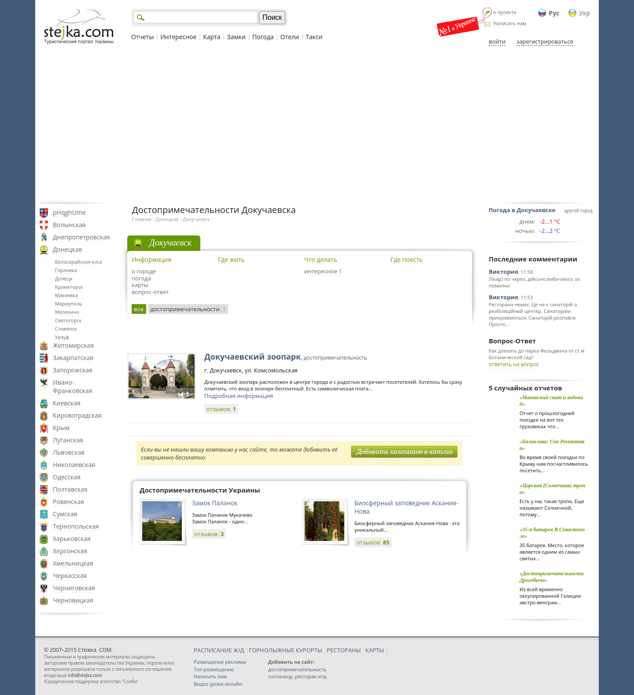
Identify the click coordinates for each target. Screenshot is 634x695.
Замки (236, 37)
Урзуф (62, 337)
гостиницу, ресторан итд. (298, 676)
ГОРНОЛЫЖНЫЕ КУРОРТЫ (285, 650)
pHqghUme (69, 212)
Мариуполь (68, 303)
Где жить (231, 259)
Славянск (66, 328)
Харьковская (72, 538)
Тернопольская (76, 526)
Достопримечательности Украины (200, 489)
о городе (144, 271)
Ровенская (68, 501)
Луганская (68, 440)
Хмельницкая (73, 563)
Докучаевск (196, 219)
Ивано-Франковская (72, 386)
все (139, 309)
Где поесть (407, 259)
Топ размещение (214, 669)
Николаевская (74, 464)
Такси (314, 37)
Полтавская (70, 489)
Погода (263, 37)
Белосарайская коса (78, 261)
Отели (289, 37)
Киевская (67, 403)
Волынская (69, 225)
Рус (554, 13)
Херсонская (70, 551)
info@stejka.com (85, 675)
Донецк (64, 278)
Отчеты (142, 37)
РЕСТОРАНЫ (344, 650)
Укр (584, 13)
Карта (211, 37)
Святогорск (68, 320)
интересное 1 (323, 271)
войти (497, 41)
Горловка (66, 270)
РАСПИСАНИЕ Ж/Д (219, 650)
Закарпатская (73, 357)
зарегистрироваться (544, 41)
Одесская (67, 477)
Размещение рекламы (220, 661)
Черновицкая (73, 600)
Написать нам (509, 23)
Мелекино (67, 312)
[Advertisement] (317, 124)
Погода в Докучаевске (522, 210)
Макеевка (66, 295)
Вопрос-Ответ (512, 340)
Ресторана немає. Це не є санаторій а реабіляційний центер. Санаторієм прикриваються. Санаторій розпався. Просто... (533, 314)
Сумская (65, 514)
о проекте (504, 12)
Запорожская (72, 370)
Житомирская (73, 345)
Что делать (320, 259)
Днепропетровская (81, 237)
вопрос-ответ (150, 292)
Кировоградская (77, 415)
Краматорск (69, 286)
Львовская (69, 452)
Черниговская (74, 588)
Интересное (178, 37)
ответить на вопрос (514, 364)
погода (141, 278)
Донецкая (67, 249)
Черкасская (70, 575)
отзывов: (221, 409)
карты (140, 285)
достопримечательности (188, 309)
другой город (578, 210)
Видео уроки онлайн (218, 683)
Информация (151, 259)
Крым (61, 427)
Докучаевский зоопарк (285, 356)
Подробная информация (238, 396)
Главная (141, 219)
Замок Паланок (215, 503)
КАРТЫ (374, 650)
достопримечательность (297, 669)
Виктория (503, 272)
